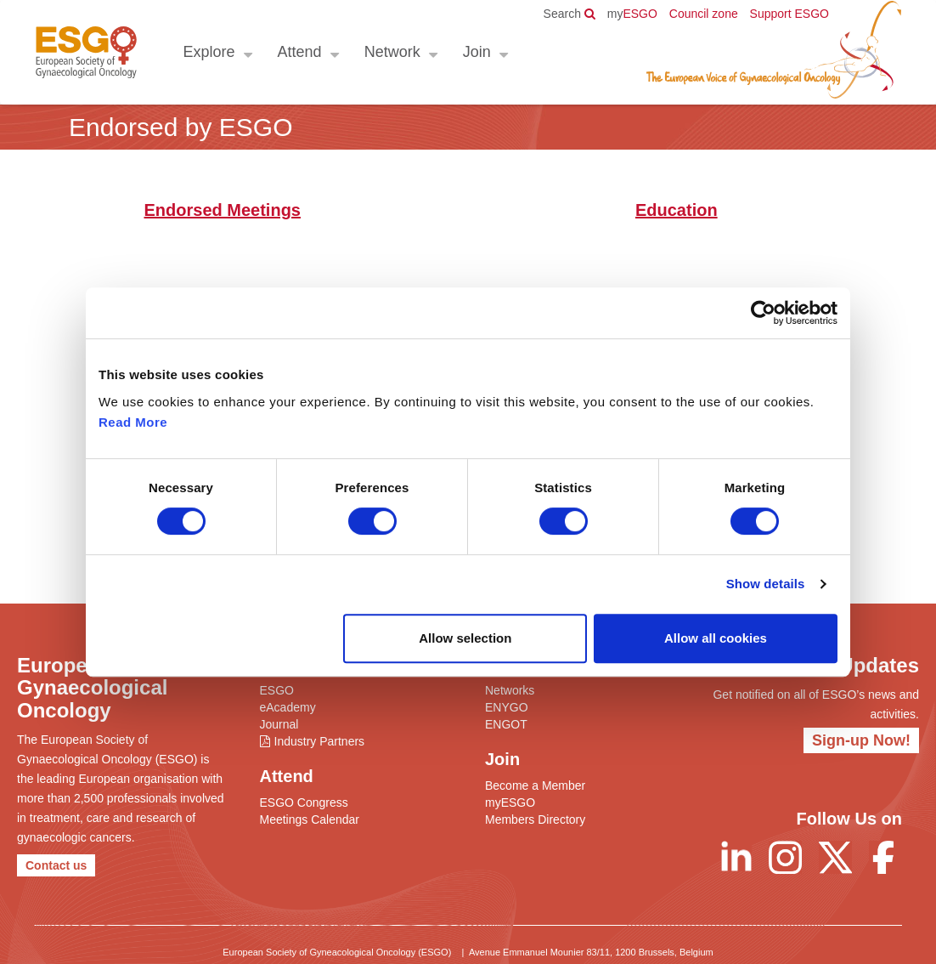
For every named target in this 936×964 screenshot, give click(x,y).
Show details (765, 583)
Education (676, 210)
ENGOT (506, 724)
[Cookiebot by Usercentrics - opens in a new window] (763, 313)
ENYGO (506, 707)
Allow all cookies (715, 638)
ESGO (632, 13)
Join (476, 51)
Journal (279, 724)
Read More (133, 422)
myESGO (510, 802)
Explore (208, 51)
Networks (509, 690)
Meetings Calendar (310, 819)
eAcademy (288, 707)
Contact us (56, 865)
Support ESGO (789, 13)
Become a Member (535, 785)
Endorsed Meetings (222, 210)
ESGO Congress (304, 802)
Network (392, 51)
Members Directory (535, 819)
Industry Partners (319, 741)
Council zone (703, 13)
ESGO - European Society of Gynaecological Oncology (85, 52)
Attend (299, 51)
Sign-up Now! (861, 740)
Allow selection (465, 638)
